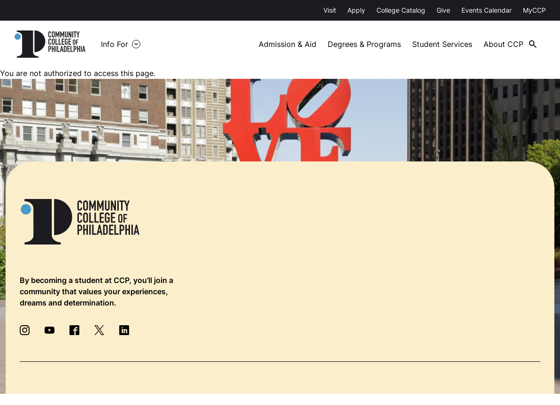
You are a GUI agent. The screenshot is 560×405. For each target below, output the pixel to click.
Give (443, 10)
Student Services (442, 44)
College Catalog (400, 10)
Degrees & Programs (364, 44)
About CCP (503, 44)
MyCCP (534, 10)
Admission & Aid (287, 44)
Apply (356, 10)
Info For (114, 44)
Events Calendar (486, 10)
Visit (329, 10)
